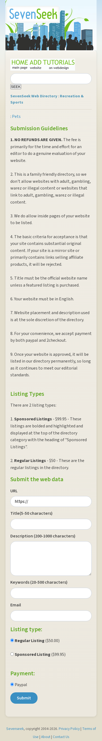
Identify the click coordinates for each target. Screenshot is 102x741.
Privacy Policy (69, 728)
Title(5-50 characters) (31, 513)
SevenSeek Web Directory (33, 96)
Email (15, 605)
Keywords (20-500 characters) (38, 582)
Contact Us (61, 736)
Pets (16, 116)
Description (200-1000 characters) (42, 536)
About (45, 736)
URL (14, 491)
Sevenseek (15, 728)
